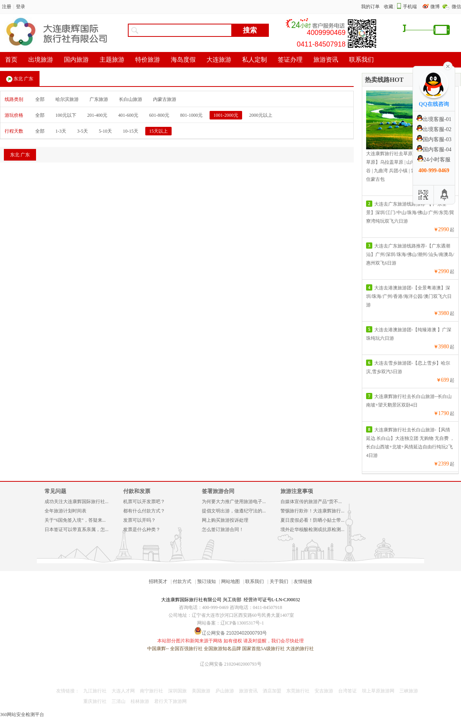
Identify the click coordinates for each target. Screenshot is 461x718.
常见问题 (55, 491)
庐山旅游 (224, 691)
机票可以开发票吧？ (144, 501)
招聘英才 (158, 581)
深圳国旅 (177, 691)
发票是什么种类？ (141, 529)
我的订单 (370, 6)
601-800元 (159, 115)
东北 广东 (19, 79)
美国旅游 (201, 691)
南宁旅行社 (151, 691)
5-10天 (105, 131)
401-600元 (128, 115)
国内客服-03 (434, 139)
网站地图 (230, 581)
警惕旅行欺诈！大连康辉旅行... (312, 511)
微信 (456, 6)
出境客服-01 (434, 119)
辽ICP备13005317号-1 (242, 623)
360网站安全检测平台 (22, 714)
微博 (435, 6)
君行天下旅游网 (170, 701)
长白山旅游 (130, 99)
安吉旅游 (324, 691)
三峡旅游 (408, 691)
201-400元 (97, 115)
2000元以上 (260, 115)
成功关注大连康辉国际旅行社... (76, 501)
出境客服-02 (434, 129)
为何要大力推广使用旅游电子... (234, 501)
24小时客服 (434, 160)
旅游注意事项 (296, 491)
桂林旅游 (140, 701)
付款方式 (182, 581)
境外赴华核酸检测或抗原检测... (312, 529)
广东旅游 (98, 99)
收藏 (388, 6)
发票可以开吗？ (139, 520)
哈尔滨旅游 (67, 99)
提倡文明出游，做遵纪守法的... (234, 511)
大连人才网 (123, 691)
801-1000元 (191, 115)
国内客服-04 (434, 149)
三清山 (119, 701)
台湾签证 (347, 691)
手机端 (410, 6)
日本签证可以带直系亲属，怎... (76, 529)
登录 (20, 6)
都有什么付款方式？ (144, 511)
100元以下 (65, 115)
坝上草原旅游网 (378, 691)
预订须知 (206, 581)
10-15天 (130, 131)
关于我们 (279, 581)
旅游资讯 (248, 691)
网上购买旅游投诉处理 (225, 520)
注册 (6, 6)
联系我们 (254, 581)
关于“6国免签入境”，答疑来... (75, 520)
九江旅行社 (95, 691)
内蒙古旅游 (164, 99)
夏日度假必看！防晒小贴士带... (312, 520)
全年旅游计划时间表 (65, 511)
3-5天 (82, 131)
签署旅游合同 (218, 491)
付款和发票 (136, 491)
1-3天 (60, 131)
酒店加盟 (272, 691)
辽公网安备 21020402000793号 (230, 664)
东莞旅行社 (298, 691)
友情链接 (303, 581)
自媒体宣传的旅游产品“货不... (311, 501)
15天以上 (158, 131)
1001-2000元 (225, 115)
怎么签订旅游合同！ (223, 529)
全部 (40, 99)
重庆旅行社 (95, 701)
